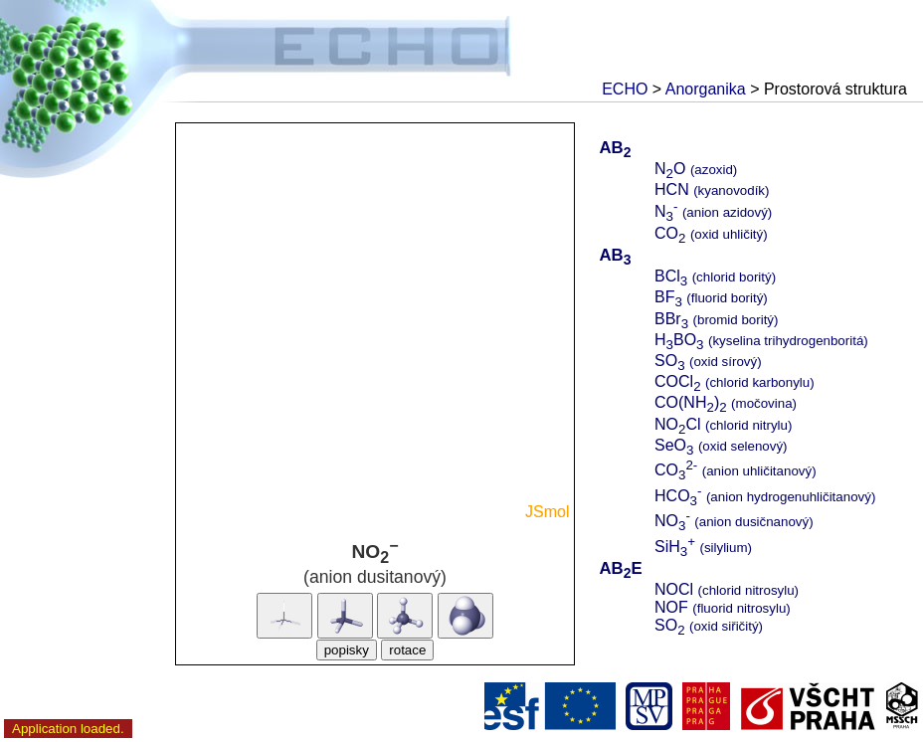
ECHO (624, 89)
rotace (407, 650)
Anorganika (705, 89)
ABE (620, 568)
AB (615, 147)
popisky (346, 650)
